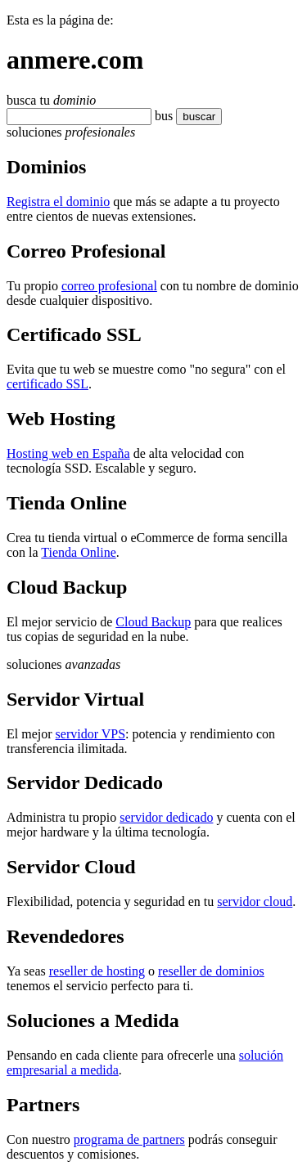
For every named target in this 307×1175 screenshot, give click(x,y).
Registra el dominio (58, 202)
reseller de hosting (97, 971)
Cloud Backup (153, 622)
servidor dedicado (166, 817)
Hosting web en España (68, 453)
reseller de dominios (211, 971)
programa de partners (129, 1139)
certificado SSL (47, 384)
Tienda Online (78, 552)
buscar (194, 116)
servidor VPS (91, 734)
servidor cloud (254, 901)
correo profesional (109, 286)
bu (161, 116)
